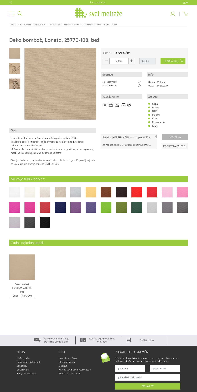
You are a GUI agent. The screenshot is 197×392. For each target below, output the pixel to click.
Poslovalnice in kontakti (28, 362)
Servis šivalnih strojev (69, 374)
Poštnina (175, 137)
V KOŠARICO (174, 61)
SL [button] (185, 2)
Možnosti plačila (67, 362)
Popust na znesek (174, 146)
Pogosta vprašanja (68, 358)
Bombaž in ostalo (71, 25)
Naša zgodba (23, 358)
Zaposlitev (22, 366)
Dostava (63, 366)
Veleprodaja (23, 370)
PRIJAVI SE (147, 386)
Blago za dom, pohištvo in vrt (32, 25)
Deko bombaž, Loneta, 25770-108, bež (22, 288)
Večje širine (55, 25)
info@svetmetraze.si (27, 374)
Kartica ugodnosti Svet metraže (75, 370)
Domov (13, 25)
